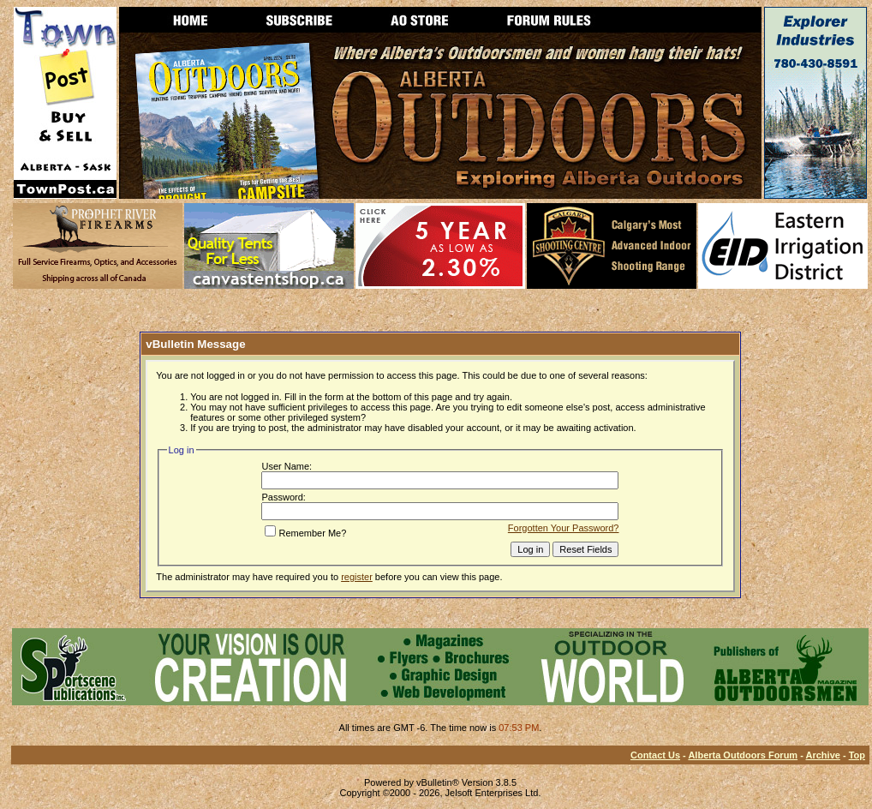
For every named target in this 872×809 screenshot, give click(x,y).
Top (857, 755)
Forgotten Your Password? (563, 528)
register (357, 577)
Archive (823, 755)
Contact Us (655, 755)
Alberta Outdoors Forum (742, 755)
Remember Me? (305, 533)
